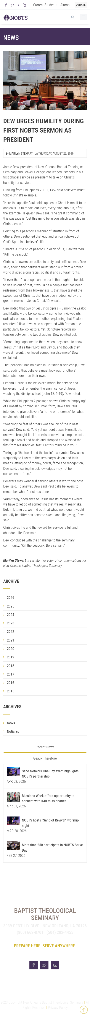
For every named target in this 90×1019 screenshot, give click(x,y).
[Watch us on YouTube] (18, 5)
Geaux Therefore (45, 758)
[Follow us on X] (12, 5)
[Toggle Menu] (83, 17)
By (19, 153)
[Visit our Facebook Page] (6, 5)
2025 (10, 606)
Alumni (65, 5)
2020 (10, 648)
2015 (10, 691)
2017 (10, 674)
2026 (10, 597)
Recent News (45, 747)
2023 (10, 623)
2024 (10, 614)
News (11, 37)
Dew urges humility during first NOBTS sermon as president (43, 130)
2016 (10, 682)
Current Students (45, 5)
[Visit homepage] (15, 17)
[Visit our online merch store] (24, 5)
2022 (10, 631)
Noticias (13, 731)
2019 (10, 657)
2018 (10, 666)
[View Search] (72, 16)
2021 (10, 640)
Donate (81, 4)
